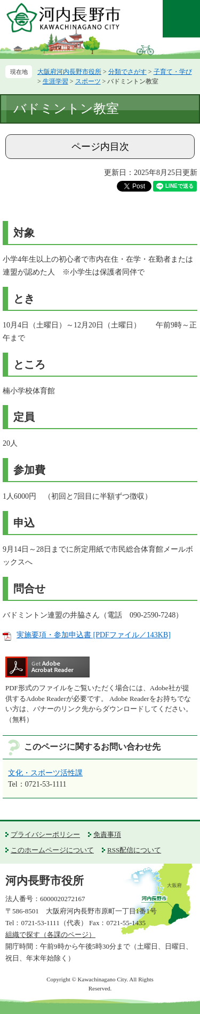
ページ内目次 (100, 146)
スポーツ (88, 81)
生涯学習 (55, 81)
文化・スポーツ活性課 (45, 773)
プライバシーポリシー (45, 834)
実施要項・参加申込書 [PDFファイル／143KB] (94, 635)
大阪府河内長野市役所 (69, 71)
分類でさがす (127, 71)
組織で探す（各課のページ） (50, 935)
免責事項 (107, 834)
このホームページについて (52, 850)
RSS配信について (134, 850)
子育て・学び (173, 71)
